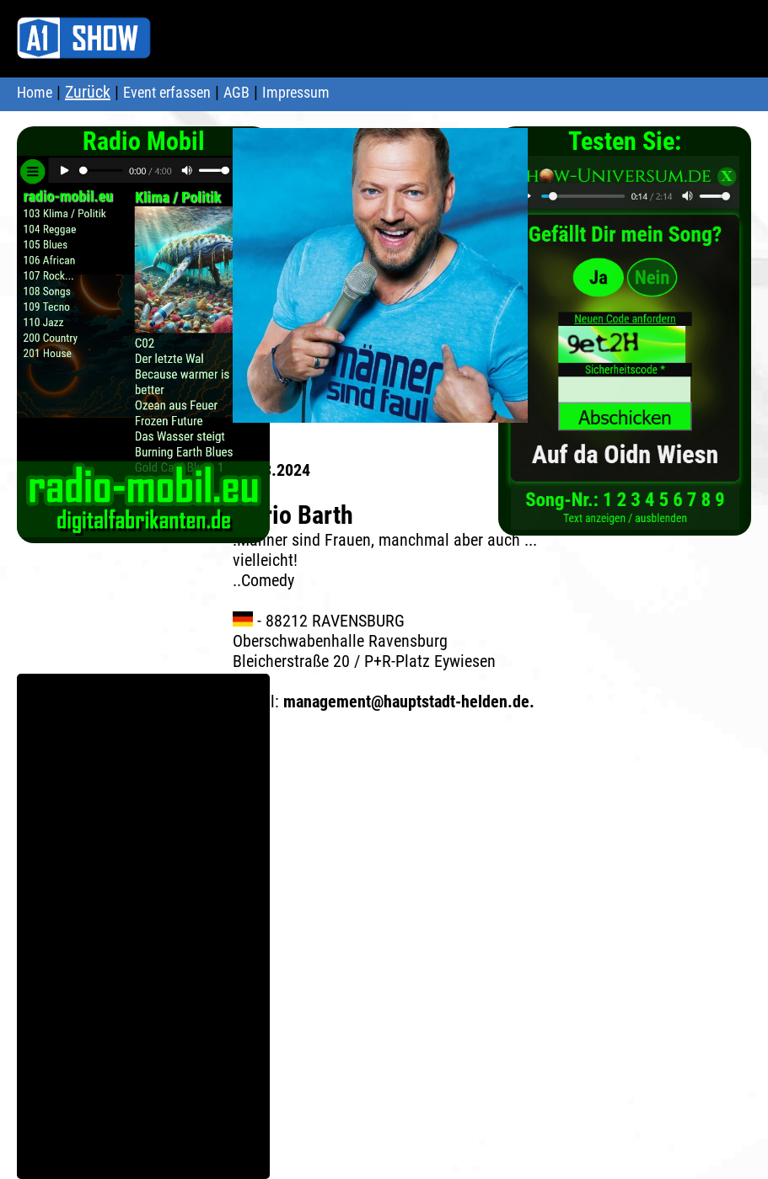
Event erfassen (167, 92)
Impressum (296, 92)
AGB (236, 92)
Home (34, 92)
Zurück (87, 92)
